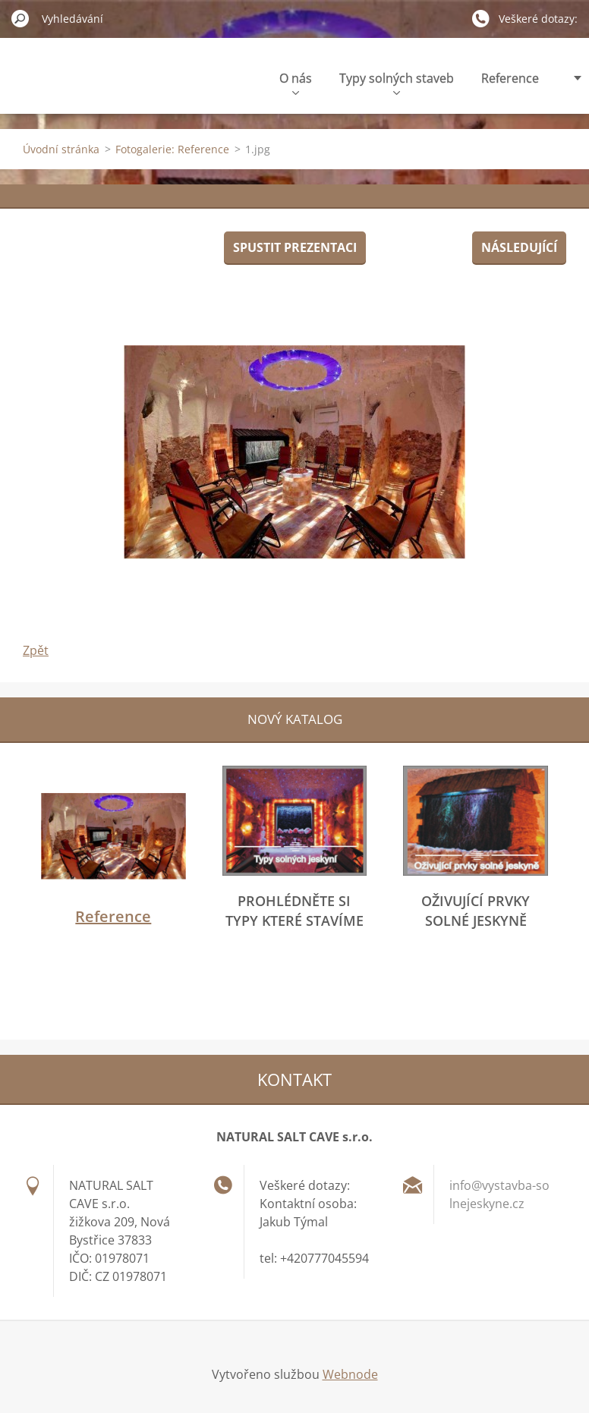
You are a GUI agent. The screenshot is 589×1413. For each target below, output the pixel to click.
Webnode (350, 1374)
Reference (510, 78)
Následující (519, 247)
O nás (295, 82)
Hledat (20, 18)
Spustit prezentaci (295, 247)
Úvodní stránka (61, 149)
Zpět (36, 650)
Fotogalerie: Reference (172, 149)
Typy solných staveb (396, 82)
